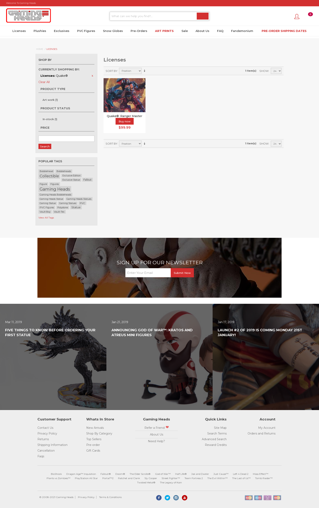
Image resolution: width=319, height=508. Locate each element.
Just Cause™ (220, 473)
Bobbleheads (64, 171)
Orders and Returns (261, 433)
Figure (43, 184)
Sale (184, 31)
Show (264, 70)
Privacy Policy (47, 433)
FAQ (220, 31)
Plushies (40, 31)
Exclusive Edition (71, 175)
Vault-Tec (59, 211)
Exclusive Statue (71, 180)
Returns (43, 439)
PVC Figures (86, 31)
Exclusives (61, 31)
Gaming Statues (67, 203)
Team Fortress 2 (194, 478)
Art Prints (164, 31)
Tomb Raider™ (264, 478)
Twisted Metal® (146, 482)
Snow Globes (113, 31)
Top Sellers (93, 439)
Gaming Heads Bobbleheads (55, 194)
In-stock (50, 119)
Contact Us (45, 428)
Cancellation (46, 450)
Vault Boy (45, 211)
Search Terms (217, 433)
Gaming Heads (55, 189)
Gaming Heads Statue (51, 199)
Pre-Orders (139, 31)
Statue (76, 207)
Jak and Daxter (200, 473)
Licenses (19, 31)
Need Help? (156, 441)
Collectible (49, 176)
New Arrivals (95, 428)
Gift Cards (93, 450)
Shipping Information (52, 445)
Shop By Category (99, 433)
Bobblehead (46, 171)
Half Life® (181, 473)
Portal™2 (108, 478)
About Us (202, 31)
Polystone (62, 207)
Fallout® (106, 473)
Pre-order (93, 445)
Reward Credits (216, 445)
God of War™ (163, 473)
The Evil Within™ (217, 478)
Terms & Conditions (110, 497)
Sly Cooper (150, 478)
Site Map (220, 428)
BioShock (56, 473)
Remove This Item (92, 76)
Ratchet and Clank (129, 478)
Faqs (40, 456)
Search (45, 146)
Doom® (120, 473)
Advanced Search (214, 439)
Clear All (44, 82)
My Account (266, 428)
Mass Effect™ (260, 473)
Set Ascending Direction (145, 71)
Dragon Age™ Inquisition (81, 473)
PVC (82, 203)
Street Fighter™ (171, 478)
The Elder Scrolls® (140, 473)
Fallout (87, 179)
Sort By (111, 70)
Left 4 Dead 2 (240, 473)
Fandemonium (242, 31)
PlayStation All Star (86, 478)
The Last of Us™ (241, 478)
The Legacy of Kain (171, 482)
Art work (50, 99)
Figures (54, 184)
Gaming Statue (48, 203)
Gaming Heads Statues (79, 198)
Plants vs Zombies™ (58, 478)
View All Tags (46, 217)
